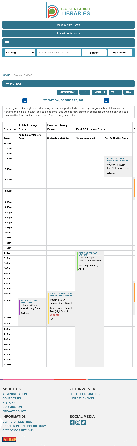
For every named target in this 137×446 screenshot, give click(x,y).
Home (6, 69)
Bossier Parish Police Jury (24, 420)
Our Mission (12, 401)
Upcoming (67, 86)
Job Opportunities (85, 388)
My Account (120, 52)
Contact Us (11, 392)
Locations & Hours (68, 33)
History (8, 396)
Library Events (82, 392)
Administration (14, 388)
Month (99, 86)
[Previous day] (24, 94)
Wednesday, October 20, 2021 (64, 94)
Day (128, 86)
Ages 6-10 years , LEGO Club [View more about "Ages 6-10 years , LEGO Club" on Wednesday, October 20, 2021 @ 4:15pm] (30, 295)
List (85, 86)
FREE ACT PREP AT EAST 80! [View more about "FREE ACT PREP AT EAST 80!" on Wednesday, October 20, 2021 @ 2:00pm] (87, 248)
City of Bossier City (18, 424)
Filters (13, 78)
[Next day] (106, 94)
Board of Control (17, 415)
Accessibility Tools (68, 24)
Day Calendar (23, 69)
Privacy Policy (14, 405)
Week (115, 86)
